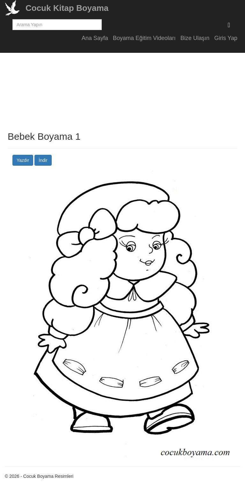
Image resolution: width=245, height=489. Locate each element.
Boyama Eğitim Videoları (144, 38)
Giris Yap (225, 38)
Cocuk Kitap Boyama (67, 8)
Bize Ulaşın (195, 38)
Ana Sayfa (95, 38)
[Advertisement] (122, 86)
